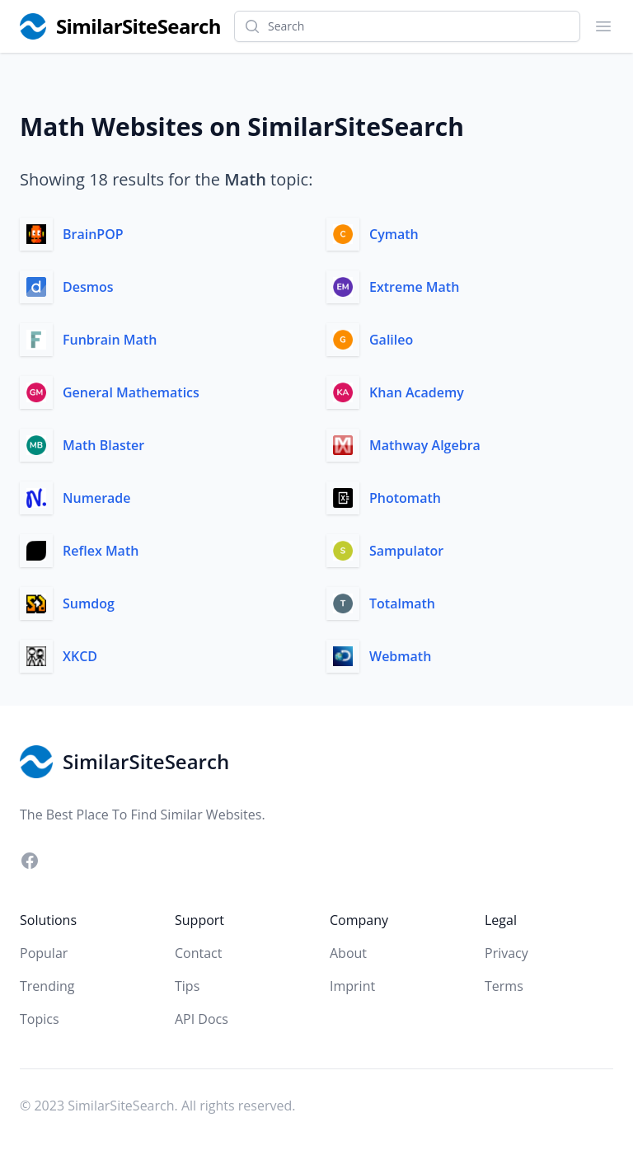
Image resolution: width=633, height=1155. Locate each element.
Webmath (400, 656)
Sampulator (406, 551)
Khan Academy (416, 392)
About (348, 953)
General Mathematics (131, 392)
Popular (44, 953)
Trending (47, 986)
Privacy (506, 953)
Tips (187, 986)
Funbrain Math (110, 340)
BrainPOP (93, 234)
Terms (504, 986)
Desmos (88, 287)
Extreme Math (414, 287)
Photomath (405, 498)
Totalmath (402, 603)
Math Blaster (103, 445)
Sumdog (89, 603)
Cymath (394, 234)
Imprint (352, 986)
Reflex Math (100, 551)
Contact (198, 953)
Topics (39, 1019)
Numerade (97, 498)
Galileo (391, 340)
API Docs (201, 1019)
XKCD (80, 656)
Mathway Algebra (425, 445)
